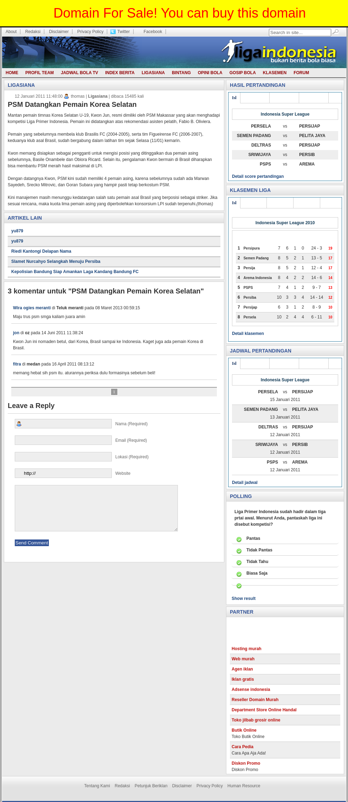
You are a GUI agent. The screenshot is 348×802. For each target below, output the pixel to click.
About (11, 31)
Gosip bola (243, 72)
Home (12, 72)
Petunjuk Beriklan (151, 785)
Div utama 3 (255, 97)
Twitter (123, 31)
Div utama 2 (284, 97)
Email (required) (81, 440)
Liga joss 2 (280, 202)
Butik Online (244, 734)
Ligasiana (153, 72)
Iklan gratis (243, 683)
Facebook (152, 31)
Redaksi (32, 31)
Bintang (181, 72)
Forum (301, 72)
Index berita (120, 72)
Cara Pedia (242, 751)
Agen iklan (242, 673)
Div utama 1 (314, 97)
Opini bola (210, 72)
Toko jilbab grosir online (256, 724)
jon (16, 332)
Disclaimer (59, 31)
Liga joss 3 (253, 202)
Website (72, 473)
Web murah (243, 663)
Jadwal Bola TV (79, 72)
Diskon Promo (246, 767)
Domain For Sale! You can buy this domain (179, 13)
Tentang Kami (97, 785)
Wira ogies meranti (32, 307)
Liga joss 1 (306, 202)
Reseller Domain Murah (255, 703)
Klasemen (274, 72)
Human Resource (243, 785)
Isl (234, 97)
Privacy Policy (90, 31)
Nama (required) (81, 423)
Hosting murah (247, 653)
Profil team (39, 72)
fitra (17, 364)
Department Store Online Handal (264, 714)
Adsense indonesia (251, 693)
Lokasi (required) (82, 456)
